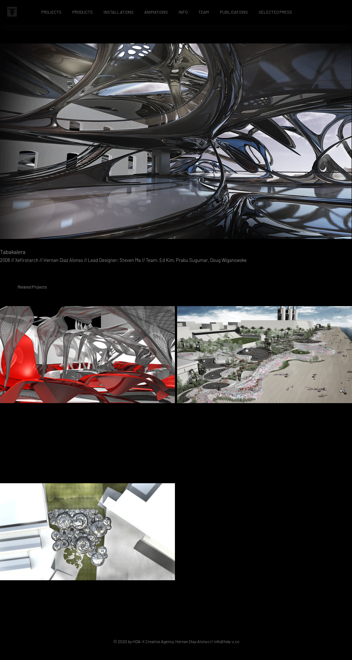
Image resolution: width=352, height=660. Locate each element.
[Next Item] (339, 141)
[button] (51, 12)
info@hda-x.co (226, 641)
